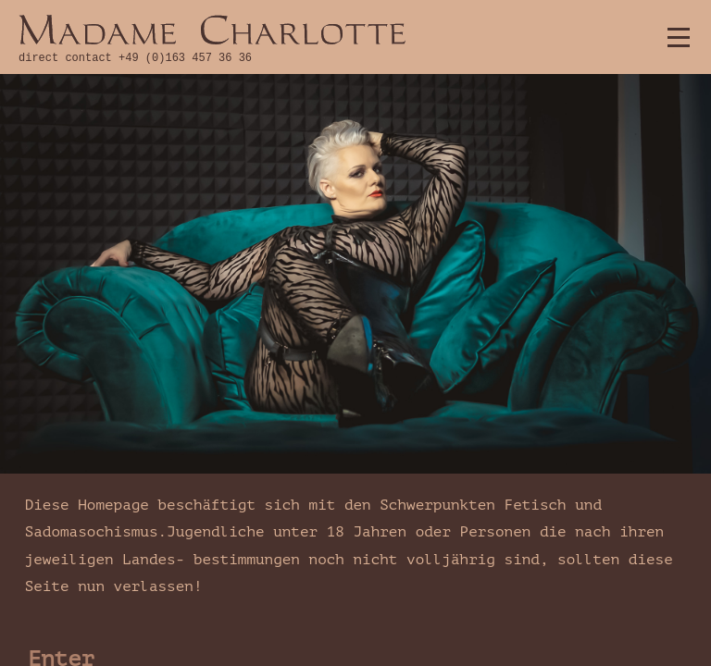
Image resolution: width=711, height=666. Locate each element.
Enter (61, 431)
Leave (61, 481)
